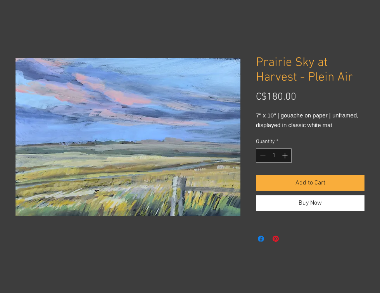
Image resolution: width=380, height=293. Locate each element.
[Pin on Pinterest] (275, 238)
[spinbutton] (274, 155)
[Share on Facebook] (261, 238)
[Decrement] (262, 155)
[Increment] (285, 155)
